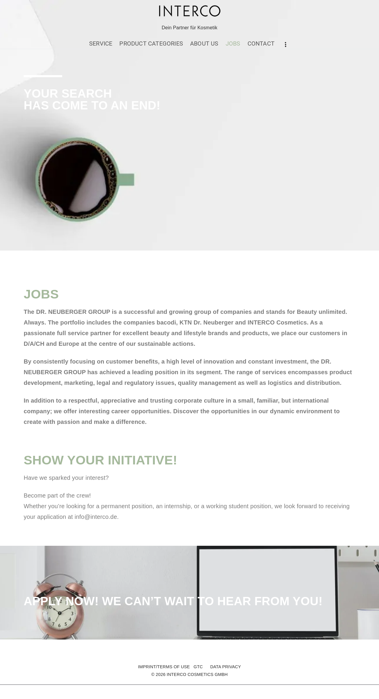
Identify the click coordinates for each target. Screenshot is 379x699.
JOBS (233, 43)
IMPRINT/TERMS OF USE (164, 666)
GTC (198, 666)
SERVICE (100, 43)
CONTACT (261, 43)
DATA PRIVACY (225, 666)
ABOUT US (204, 43)
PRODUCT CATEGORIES (151, 43)
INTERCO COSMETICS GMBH (197, 674)
